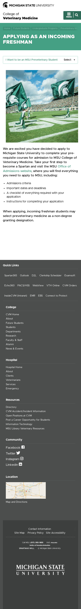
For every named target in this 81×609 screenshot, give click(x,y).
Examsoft (69, 275)
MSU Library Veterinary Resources (25, 428)
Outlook (24, 275)
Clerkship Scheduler (50, 275)
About (9, 318)
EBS (40, 295)
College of (20, 16)
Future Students (21, 28)
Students (10, 327)
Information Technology (19, 424)
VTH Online (53, 285)
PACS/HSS (23, 285)
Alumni (10, 344)
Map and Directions (16, 502)
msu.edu (54, 542)
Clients (9, 376)
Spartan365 (10, 275)
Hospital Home (14, 367)
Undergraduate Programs (45, 28)
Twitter (11, 453)
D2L (34, 275)
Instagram (13, 459)
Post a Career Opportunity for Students (28, 420)
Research (11, 336)
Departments (13, 331)
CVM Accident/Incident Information (26, 411)
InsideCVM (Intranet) (15, 295)
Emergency (12, 388)
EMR (32, 295)
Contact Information (39, 529)
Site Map (19, 533)
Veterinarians (13, 380)
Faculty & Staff (14, 340)
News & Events (14, 348)
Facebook (13, 447)
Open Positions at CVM (19, 415)
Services (10, 384)
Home (7, 28)
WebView (38, 285)
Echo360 (9, 285)
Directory (11, 407)
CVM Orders (69, 285)
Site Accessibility (55, 533)
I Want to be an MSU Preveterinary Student (32, 60)
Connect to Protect (56, 295)
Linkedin (12, 464)
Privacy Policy (36, 533)
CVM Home (12, 314)
